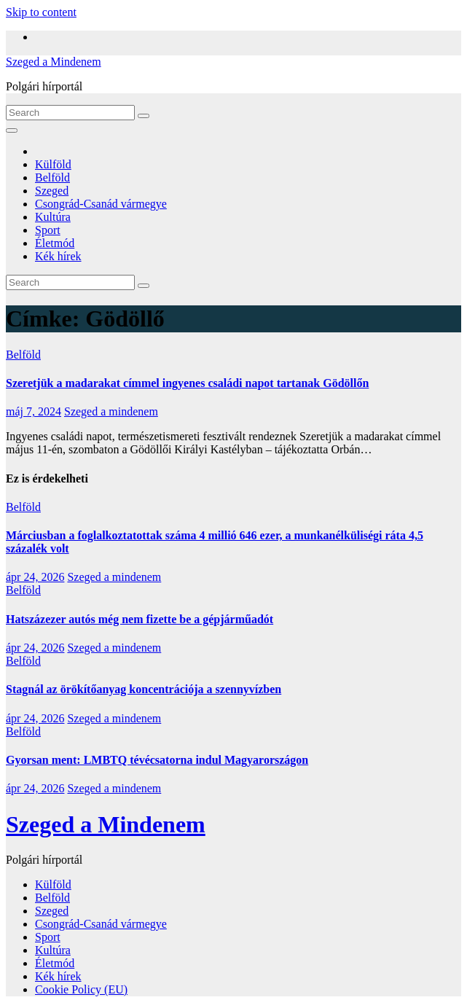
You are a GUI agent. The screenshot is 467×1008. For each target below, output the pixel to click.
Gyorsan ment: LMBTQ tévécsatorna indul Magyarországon (157, 760)
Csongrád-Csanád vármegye (101, 204)
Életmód (54, 243)
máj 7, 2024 (33, 411)
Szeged (51, 190)
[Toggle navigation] (11, 130)
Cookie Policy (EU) (81, 989)
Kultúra (53, 217)
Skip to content (41, 12)
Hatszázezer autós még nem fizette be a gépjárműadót (139, 619)
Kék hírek (58, 256)
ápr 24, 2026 (35, 577)
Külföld (53, 164)
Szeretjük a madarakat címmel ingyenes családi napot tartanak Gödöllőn (187, 383)
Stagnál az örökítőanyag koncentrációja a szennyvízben (143, 689)
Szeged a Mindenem (53, 61)
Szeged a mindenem (111, 411)
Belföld (52, 177)
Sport (47, 230)
